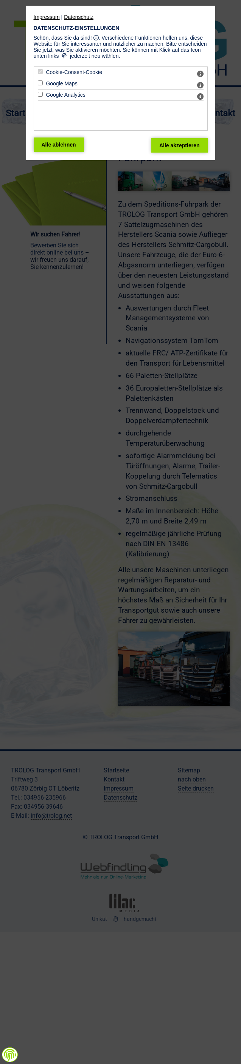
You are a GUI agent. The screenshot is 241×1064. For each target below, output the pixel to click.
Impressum (47, 17)
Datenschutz (78, 17)
